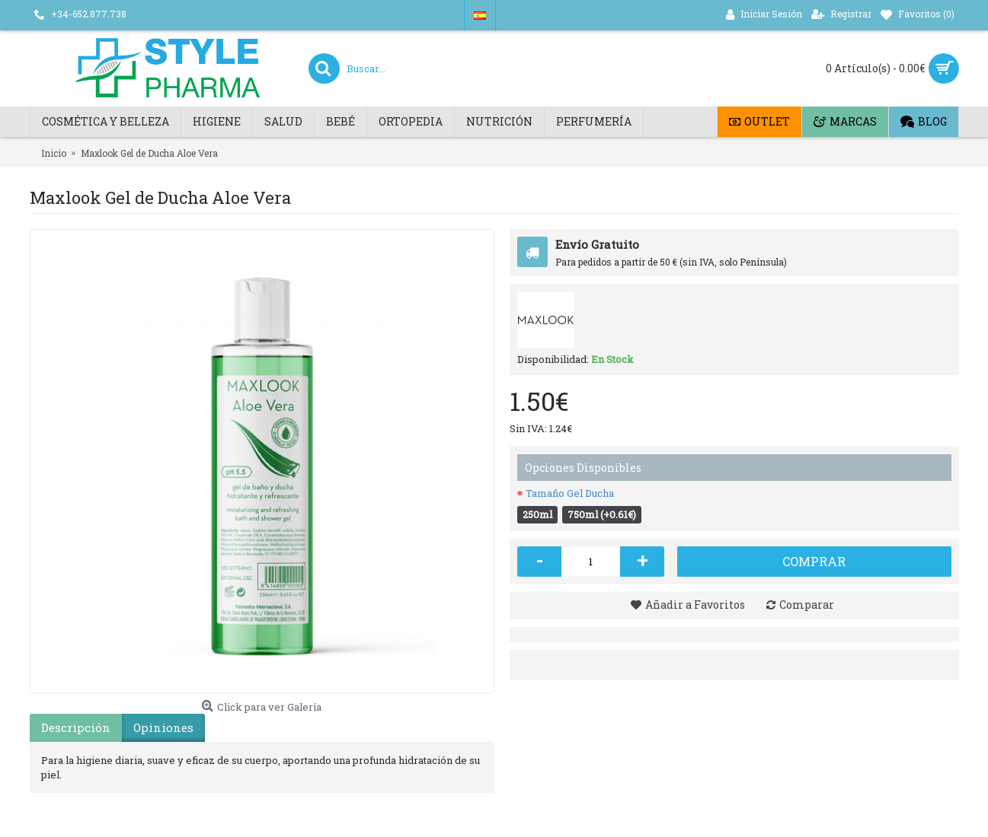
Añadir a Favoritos (695, 604)
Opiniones (163, 727)
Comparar (806, 604)
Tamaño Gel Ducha (570, 493)
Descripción (75, 727)
